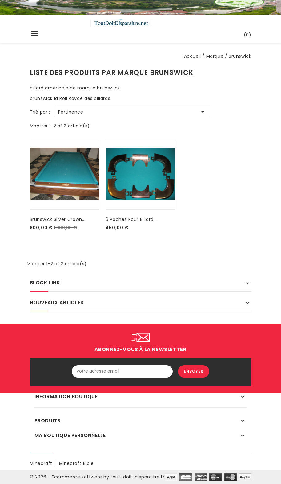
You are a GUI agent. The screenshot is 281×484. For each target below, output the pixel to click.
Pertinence (132, 112)
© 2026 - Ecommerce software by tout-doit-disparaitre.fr (97, 477)
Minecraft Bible (76, 463)
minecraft (41, 463)
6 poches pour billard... (131, 219)
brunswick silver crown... (58, 219)
